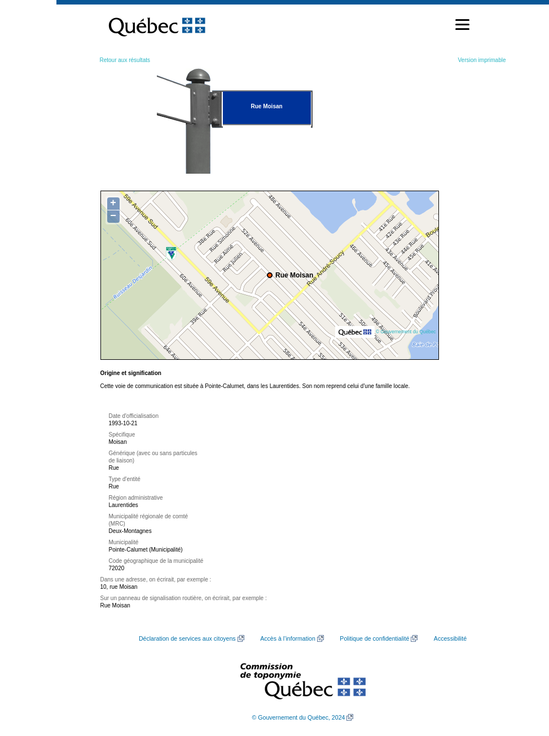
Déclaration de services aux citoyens (187, 638)
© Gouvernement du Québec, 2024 (298, 717)
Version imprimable (482, 60)
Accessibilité (450, 638)
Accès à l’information (287, 638)
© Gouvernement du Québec (406, 331)
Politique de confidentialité (374, 638)
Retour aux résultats (125, 60)
